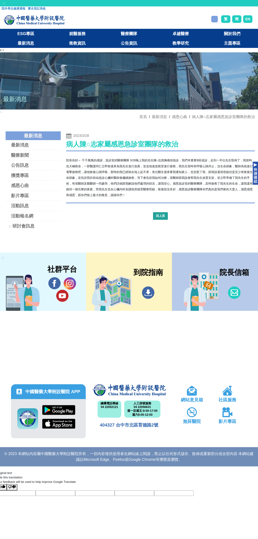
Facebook (54, 283)
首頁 (143, 117)
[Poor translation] (12, 487)
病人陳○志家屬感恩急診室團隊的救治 (223, 117)
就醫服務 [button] (77, 33)
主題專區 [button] (232, 43)
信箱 (234, 292)
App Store (58, 424)
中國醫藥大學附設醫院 (129, 390)
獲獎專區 (20, 175)
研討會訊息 (21, 226)
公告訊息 (20, 165)
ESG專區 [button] (25, 33)
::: (4, 3)
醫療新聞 (20, 155)
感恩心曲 (179, 117)
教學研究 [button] (180, 43)
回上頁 (160, 215)
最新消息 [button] (26, 43)
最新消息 (20, 145)
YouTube (62, 296)
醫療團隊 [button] (129, 33)
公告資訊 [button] (129, 43)
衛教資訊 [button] (77, 43)
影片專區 (20, 195)
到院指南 (148, 292)
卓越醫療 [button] (180, 33)
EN (247, 19)
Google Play (58, 410)
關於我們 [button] (232, 33)
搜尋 (214, 19)
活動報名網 (22, 215)
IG (70, 283)
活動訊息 (20, 205)
